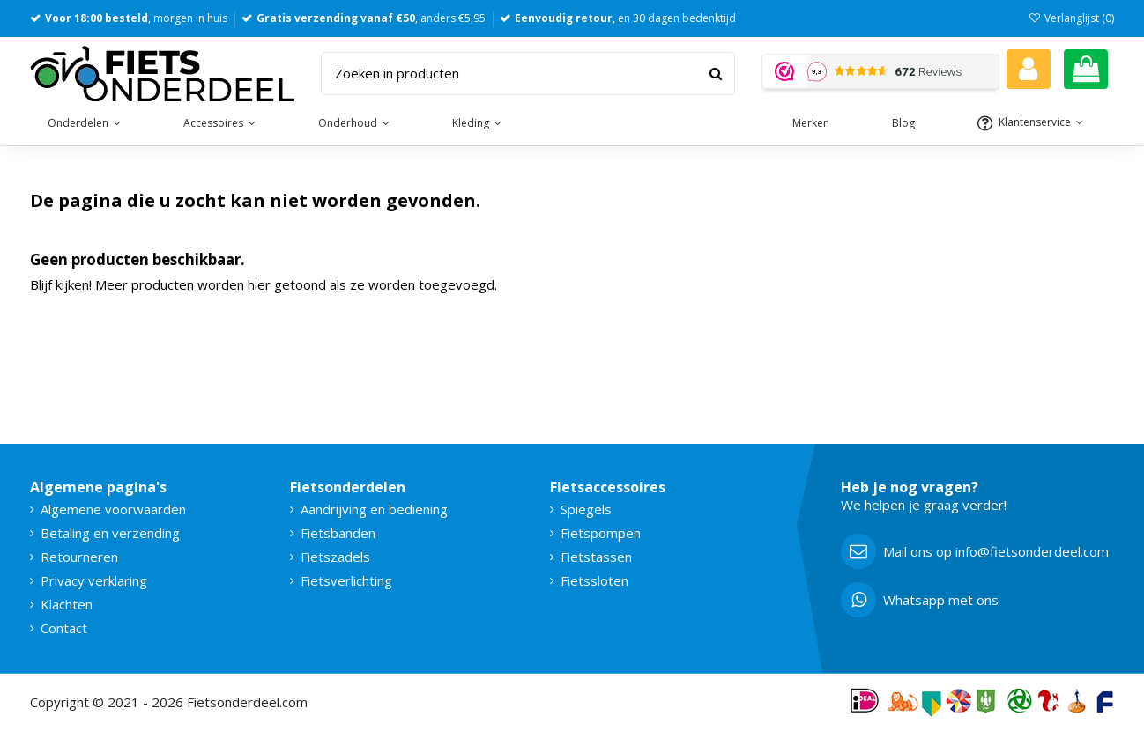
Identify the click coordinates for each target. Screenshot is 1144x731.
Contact (64, 628)
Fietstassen (596, 556)
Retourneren (79, 556)
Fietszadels (335, 556)
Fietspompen (601, 533)
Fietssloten (594, 580)
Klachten (67, 604)
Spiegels (586, 509)
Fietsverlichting (346, 580)
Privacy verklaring (94, 580)
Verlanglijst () (1071, 18)
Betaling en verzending (110, 533)
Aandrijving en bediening (374, 509)
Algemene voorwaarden (113, 509)
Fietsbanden (338, 533)
